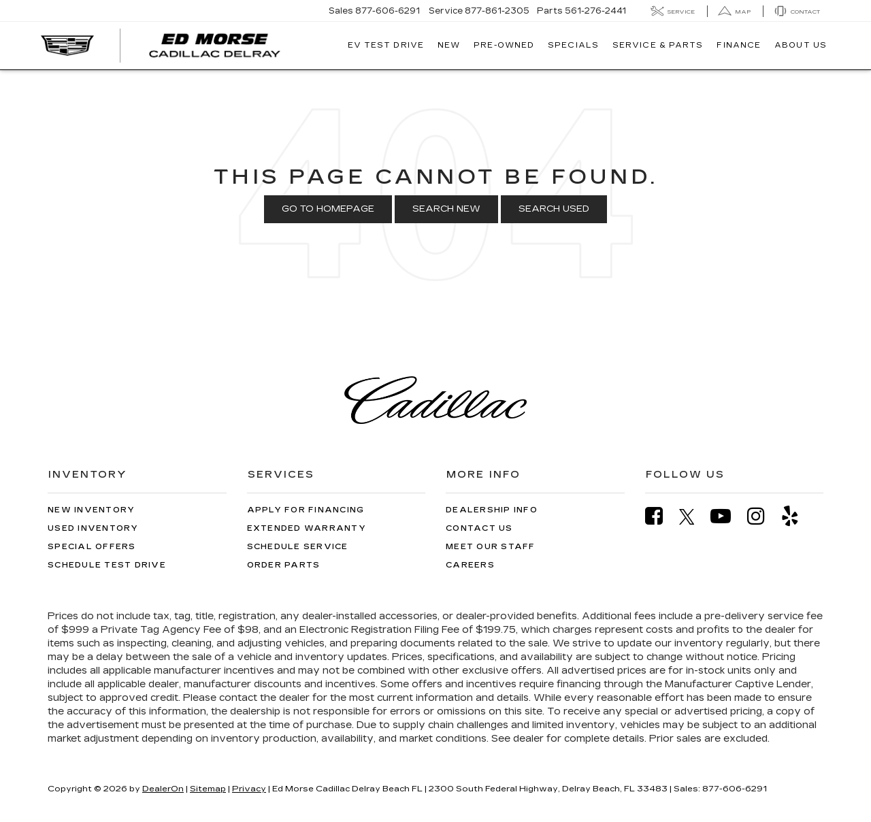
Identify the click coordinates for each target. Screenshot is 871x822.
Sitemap (208, 788)
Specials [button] (573, 45)
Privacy (249, 788)
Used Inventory (93, 528)
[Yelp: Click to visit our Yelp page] (796, 516)
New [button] (449, 45)
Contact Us (479, 528)
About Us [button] (800, 45)
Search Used (554, 208)
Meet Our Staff (491, 546)
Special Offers (92, 546)
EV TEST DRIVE (386, 45)
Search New (446, 208)
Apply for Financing (306, 510)
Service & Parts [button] (658, 45)
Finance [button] (739, 45)
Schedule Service (297, 546)
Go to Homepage (328, 208)
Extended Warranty (306, 528)
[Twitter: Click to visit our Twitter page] (693, 516)
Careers (470, 565)
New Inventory (91, 510)
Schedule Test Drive (107, 565)
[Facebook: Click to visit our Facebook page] (660, 516)
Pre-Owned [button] (504, 45)
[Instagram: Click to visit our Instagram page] (762, 516)
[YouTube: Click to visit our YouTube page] (727, 516)
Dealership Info (492, 510)
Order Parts (284, 565)
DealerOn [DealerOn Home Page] (163, 788)
